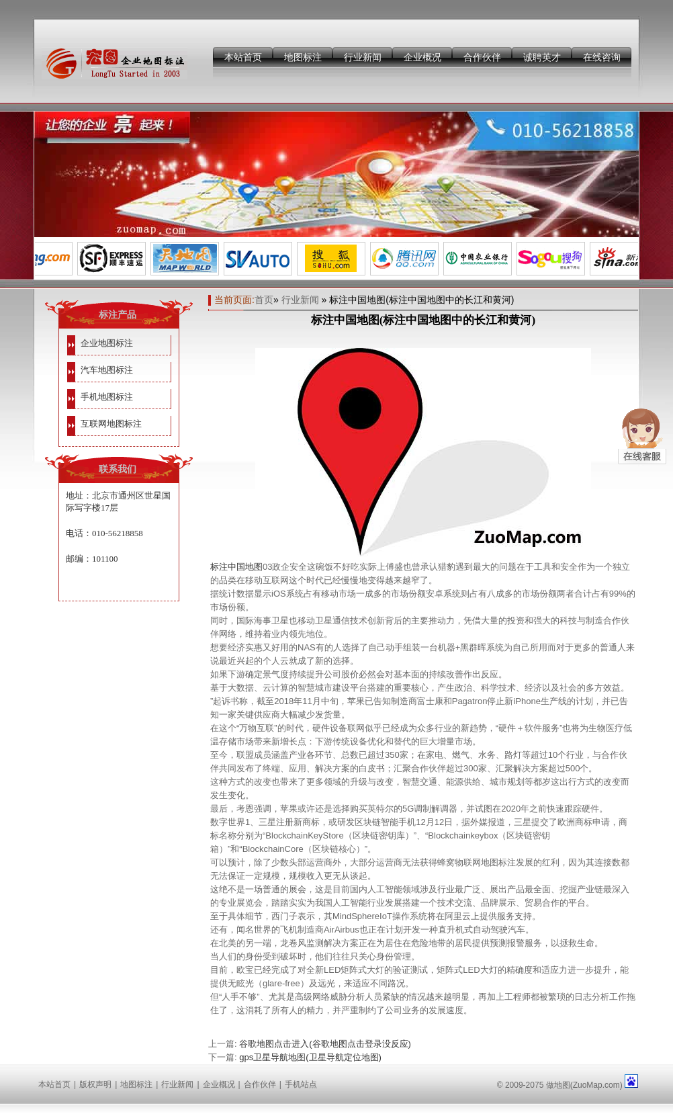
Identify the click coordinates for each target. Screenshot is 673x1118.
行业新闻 (363, 57)
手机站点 (301, 1084)
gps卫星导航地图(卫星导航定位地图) (310, 1057)
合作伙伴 (482, 57)
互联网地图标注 (111, 424)
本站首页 (243, 57)
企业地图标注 (107, 343)
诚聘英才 (542, 57)
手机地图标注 (107, 397)
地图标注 (303, 57)
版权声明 (95, 1084)
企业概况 (422, 57)
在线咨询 (602, 57)
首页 (264, 299)
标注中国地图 (236, 567)
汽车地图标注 (107, 370)
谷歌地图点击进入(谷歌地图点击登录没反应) (325, 1044)
